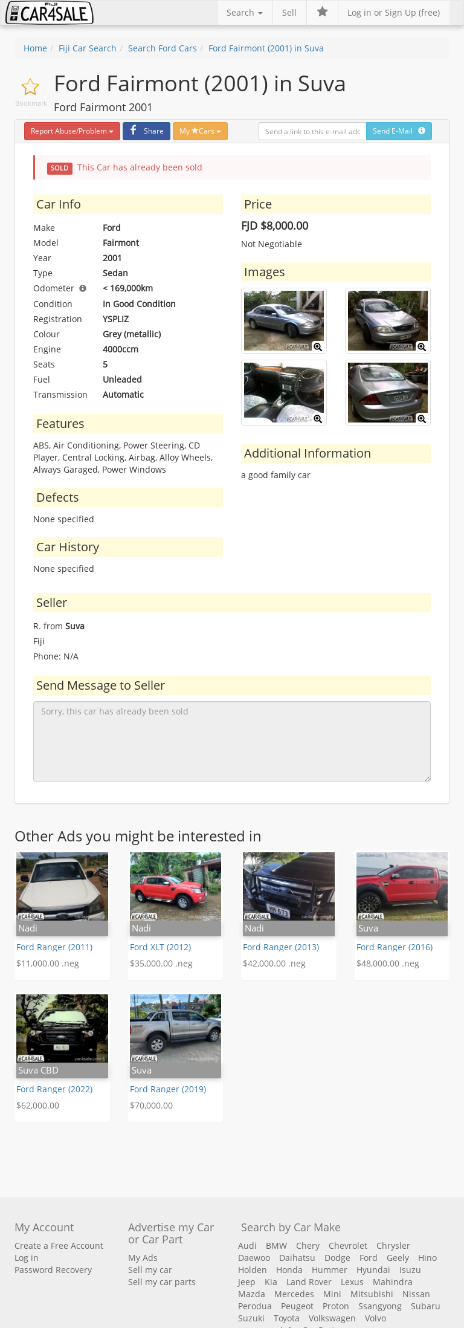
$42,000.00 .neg (274, 963)
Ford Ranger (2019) (168, 1089)
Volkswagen (332, 1318)
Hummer (329, 1269)
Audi (247, 1245)
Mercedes (294, 1294)
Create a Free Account (58, 1245)
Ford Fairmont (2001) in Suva (266, 48)
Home (35, 48)
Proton (336, 1306)
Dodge (337, 1257)
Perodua (255, 1306)
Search (245, 12)
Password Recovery (53, 1269)
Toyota (287, 1318)
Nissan (416, 1294)
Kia (271, 1282)
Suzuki (251, 1318)
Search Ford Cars (162, 48)
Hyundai (373, 1269)
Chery (308, 1245)
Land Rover (309, 1282)
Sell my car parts (162, 1282)
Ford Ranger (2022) (54, 1089)
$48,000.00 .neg (387, 963)
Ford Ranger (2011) (54, 947)
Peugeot (297, 1306)
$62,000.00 (37, 1105)
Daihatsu (297, 1257)
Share (145, 131)
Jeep (247, 1282)
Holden (252, 1269)
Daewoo (254, 1257)
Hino (427, 1257)
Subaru (425, 1306)
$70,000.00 (151, 1105)
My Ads (143, 1257)
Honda (289, 1269)
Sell (289, 12)
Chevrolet (348, 1245)
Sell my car (150, 1269)
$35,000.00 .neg (161, 963)
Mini (332, 1294)
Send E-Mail (399, 131)
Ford (368, 1257)
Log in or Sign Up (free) (393, 12)
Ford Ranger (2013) (281, 947)
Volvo (375, 1318)
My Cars (200, 131)
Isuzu (410, 1269)
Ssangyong (380, 1306)
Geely (398, 1257)
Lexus (352, 1282)
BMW (276, 1245)
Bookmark (31, 103)
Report (72, 131)
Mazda (251, 1294)
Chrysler (393, 1245)
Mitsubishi (371, 1294)
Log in (26, 1257)
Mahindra (393, 1282)
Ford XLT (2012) (160, 947)
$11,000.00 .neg (47, 963)
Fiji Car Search (88, 48)
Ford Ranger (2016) (394, 947)
